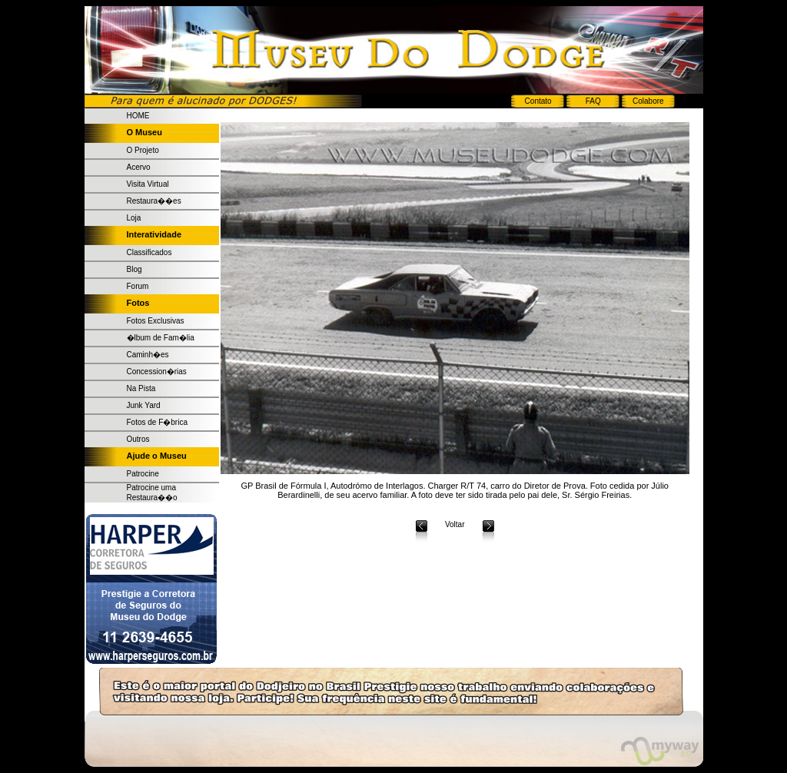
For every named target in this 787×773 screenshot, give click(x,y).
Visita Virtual (148, 184)
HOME (138, 115)
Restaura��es (154, 201)
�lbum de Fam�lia (160, 337)
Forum (138, 286)
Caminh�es (148, 354)
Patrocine (143, 473)
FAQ (593, 101)
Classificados (149, 252)
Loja (134, 218)
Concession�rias (157, 371)
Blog (134, 269)
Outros (138, 439)
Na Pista (141, 388)
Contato (538, 101)
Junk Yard (144, 405)
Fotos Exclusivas (155, 321)
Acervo (139, 167)
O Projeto (143, 150)
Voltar (455, 524)
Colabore (648, 101)
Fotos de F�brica (157, 422)
